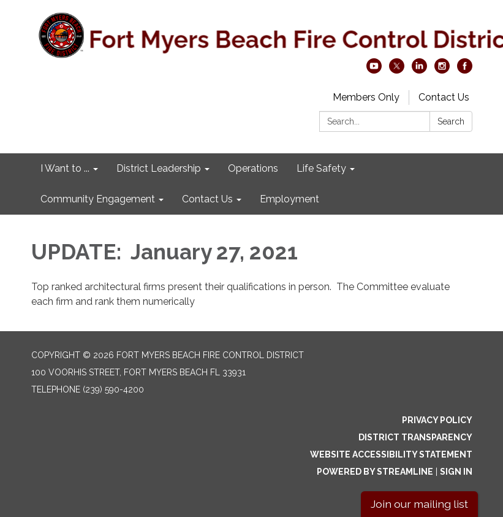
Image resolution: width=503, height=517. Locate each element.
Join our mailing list (419, 503)
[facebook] (464, 70)
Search (450, 121)
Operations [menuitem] (253, 168)
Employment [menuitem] (289, 199)
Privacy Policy (437, 420)
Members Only (366, 97)
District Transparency (415, 437)
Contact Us (443, 97)
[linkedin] (419, 70)
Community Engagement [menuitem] (97, 199)
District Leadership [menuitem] (158, 168)
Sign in (456, 472)
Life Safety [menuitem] (321, 168)
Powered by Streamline (375, 472)
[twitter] (396, 70)
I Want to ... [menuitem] (64, 168)
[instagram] (442, 70)
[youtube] (374, 70)
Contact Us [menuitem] (207, 199)
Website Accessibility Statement (391, 454)
